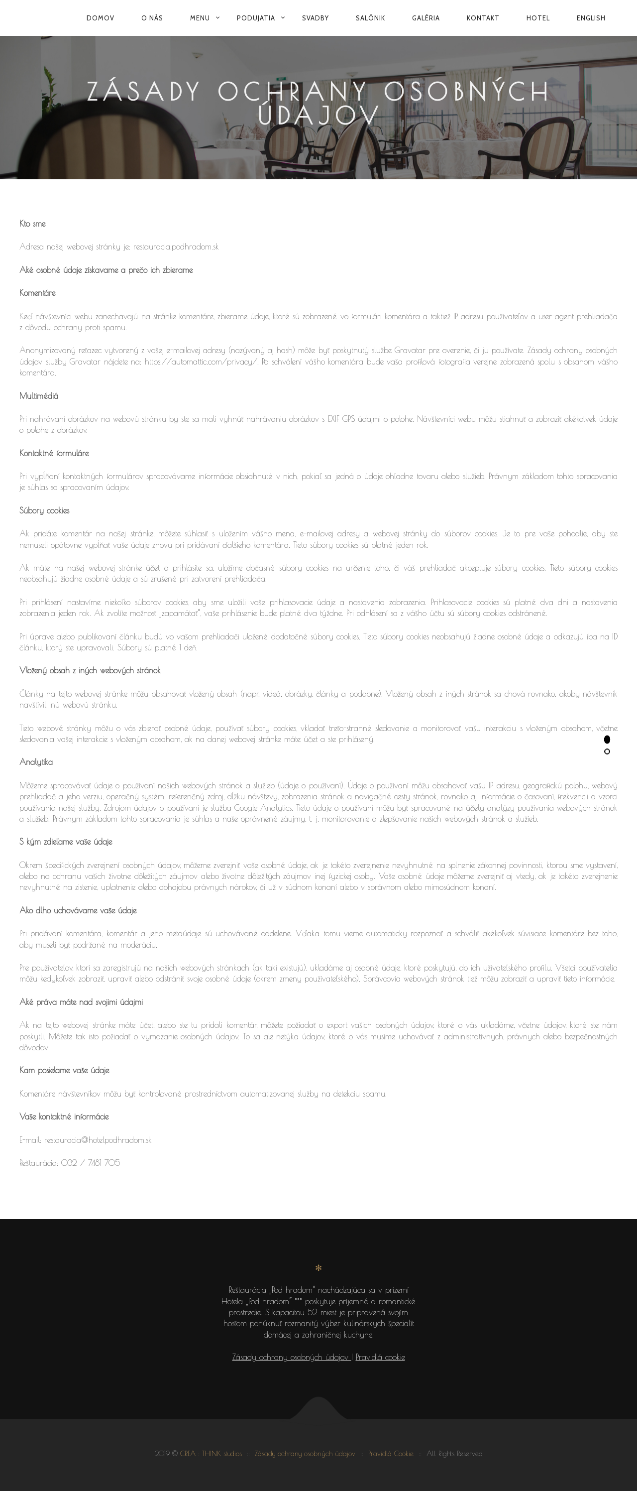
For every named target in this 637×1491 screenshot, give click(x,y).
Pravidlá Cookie (391, 1454)
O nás (152, 18)
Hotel (538, 18)
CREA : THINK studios (211, 1454)
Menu (200, 18)
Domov (100, 18)
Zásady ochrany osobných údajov (291, 1357)
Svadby (315, 18)
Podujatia (256, 18)
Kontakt (483, 18)
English (591, 18)
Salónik (370, 18)
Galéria (426, 18)
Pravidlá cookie (380, 1357)
